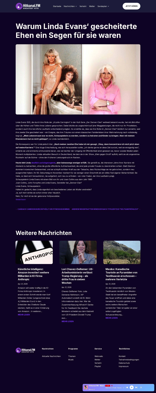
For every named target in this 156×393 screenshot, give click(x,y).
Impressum (124, 366)
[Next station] (126, 387)
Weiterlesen (21, 199)
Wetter (92, 6)
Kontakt (122, 356)
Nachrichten (69, 6)
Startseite (57, 6)
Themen (72, 356)
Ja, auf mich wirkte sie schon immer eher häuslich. (38, 193)
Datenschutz (124, 363)
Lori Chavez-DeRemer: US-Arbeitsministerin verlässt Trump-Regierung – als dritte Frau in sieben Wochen (77, 276)
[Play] (131, 387)
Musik (70, 359)
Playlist (98, 366)
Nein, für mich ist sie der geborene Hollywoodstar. (38, 196)
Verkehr (83, 6)
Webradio (99, 356)
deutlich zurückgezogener (43, 163)
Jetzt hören (131, 6)
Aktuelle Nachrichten (51, 356)
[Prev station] (136, 387)
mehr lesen (24, 314)
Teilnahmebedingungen (129, 359)
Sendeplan (102, 6)
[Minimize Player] (141, 387)
